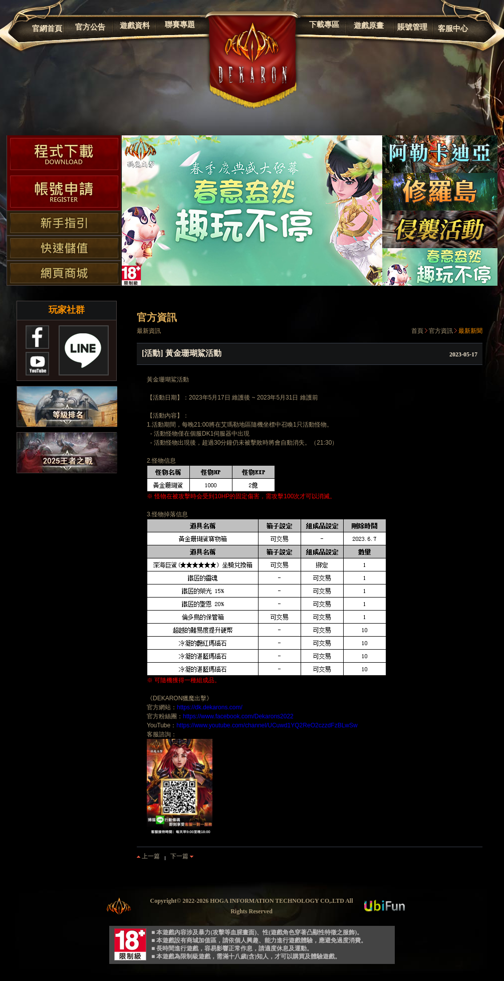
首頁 (417, 330)
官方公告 (90, 27)
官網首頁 (47, 29)
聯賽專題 (180, 25)
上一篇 (148, 856)
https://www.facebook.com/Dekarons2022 (238, 716)
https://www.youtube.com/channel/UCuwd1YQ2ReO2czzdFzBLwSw (267, 725)
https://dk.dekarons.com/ (209, 707)
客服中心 (453, 29)
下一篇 (181, 856)
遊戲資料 (135, 26)
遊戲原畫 (369, 26)
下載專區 (324, 25)
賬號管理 (412, 27)
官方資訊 (441, 330)
